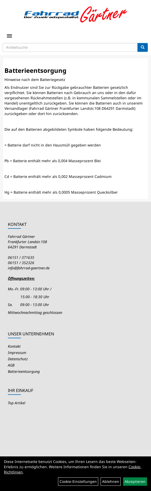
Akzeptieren (135, 481)
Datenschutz (18, 358)
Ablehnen (110, 481)
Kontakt (14, 346)
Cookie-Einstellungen (78, 481)
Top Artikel (16, 402)
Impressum (17, 352)
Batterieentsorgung (24, 371)
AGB (11, 365)
